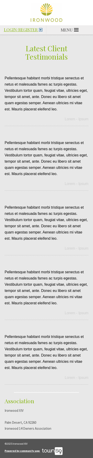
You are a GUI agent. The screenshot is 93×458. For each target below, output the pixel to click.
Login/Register (23, 28)
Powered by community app (34, 450)
